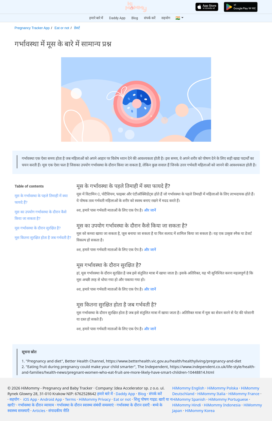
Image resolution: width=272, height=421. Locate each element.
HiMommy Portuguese (228, 399)
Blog (134, 18)
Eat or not (62, 28)
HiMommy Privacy (95, 399)
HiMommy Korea (200, 410)
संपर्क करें (149, 18)
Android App (51, 399)
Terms (70, 399)
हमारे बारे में (96, 18)
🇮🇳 (177, 18)
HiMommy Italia (211, 393)
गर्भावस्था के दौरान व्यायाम (36, 404)
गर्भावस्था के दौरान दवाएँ (133, 404)
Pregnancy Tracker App (32, 28)
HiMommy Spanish (188, 399)
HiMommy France (243, 393)
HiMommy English (188, 388)
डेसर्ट (77, 28)
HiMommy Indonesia (222, 404)
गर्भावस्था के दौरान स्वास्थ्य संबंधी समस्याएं (85, 404)
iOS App (30, 399)
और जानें (150, 210)
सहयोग (165, 18)
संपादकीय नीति (58, 410)
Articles (38, 410)
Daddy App (117, 18)
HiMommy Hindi (186, 404)
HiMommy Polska (222, 388)
